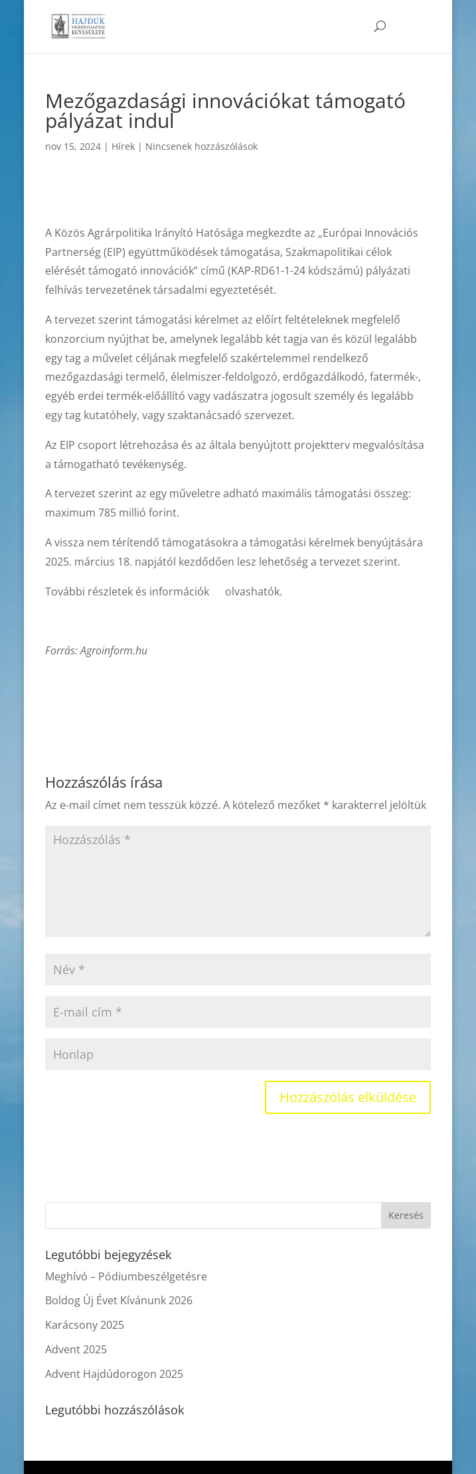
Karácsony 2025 (84, 1325)
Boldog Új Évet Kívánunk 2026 (119, 1300)
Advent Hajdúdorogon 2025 (114, 1374)
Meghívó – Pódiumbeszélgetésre (126, 1276)
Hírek (123, 146)
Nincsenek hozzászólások (201, 146)
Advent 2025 (76, 1349)
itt (217, 591)
